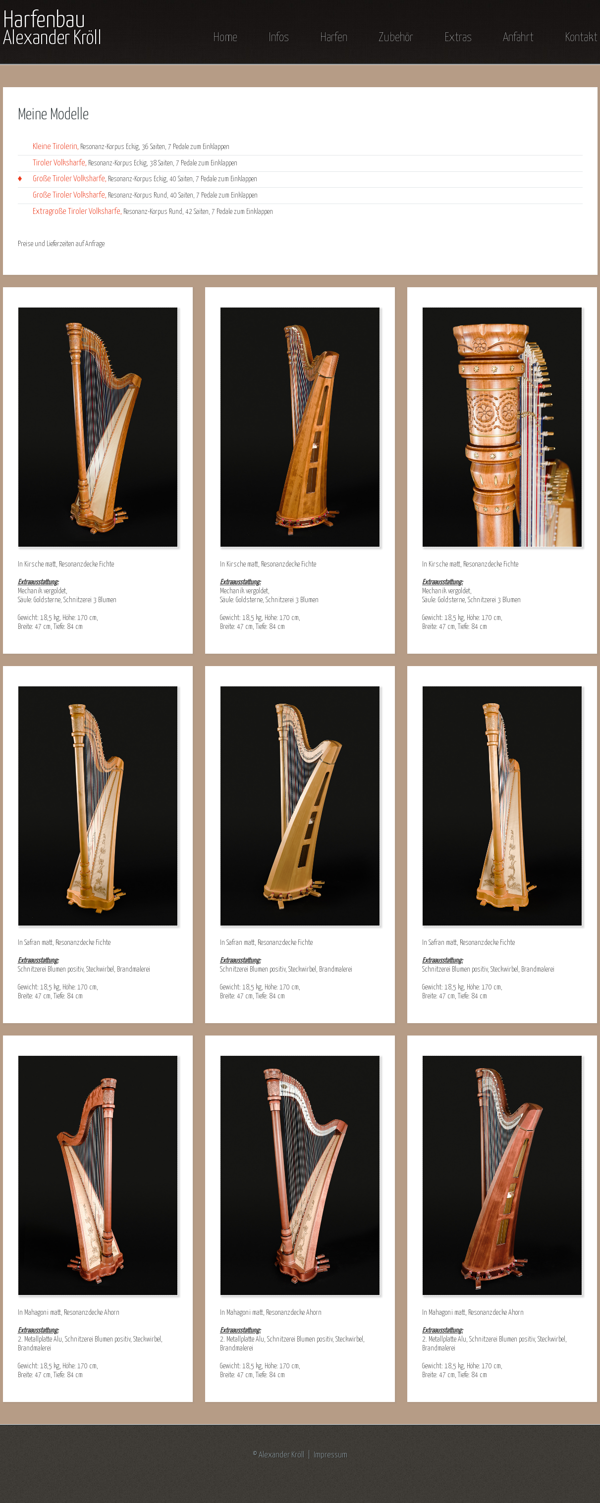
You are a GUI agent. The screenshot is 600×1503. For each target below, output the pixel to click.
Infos (279, 38)
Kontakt (581, 38)
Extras (458, 38)
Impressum (330, 1455)
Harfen (333, 38)
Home (225, 38)
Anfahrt (518, 38)
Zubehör (396, 38)
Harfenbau (52, 28)
